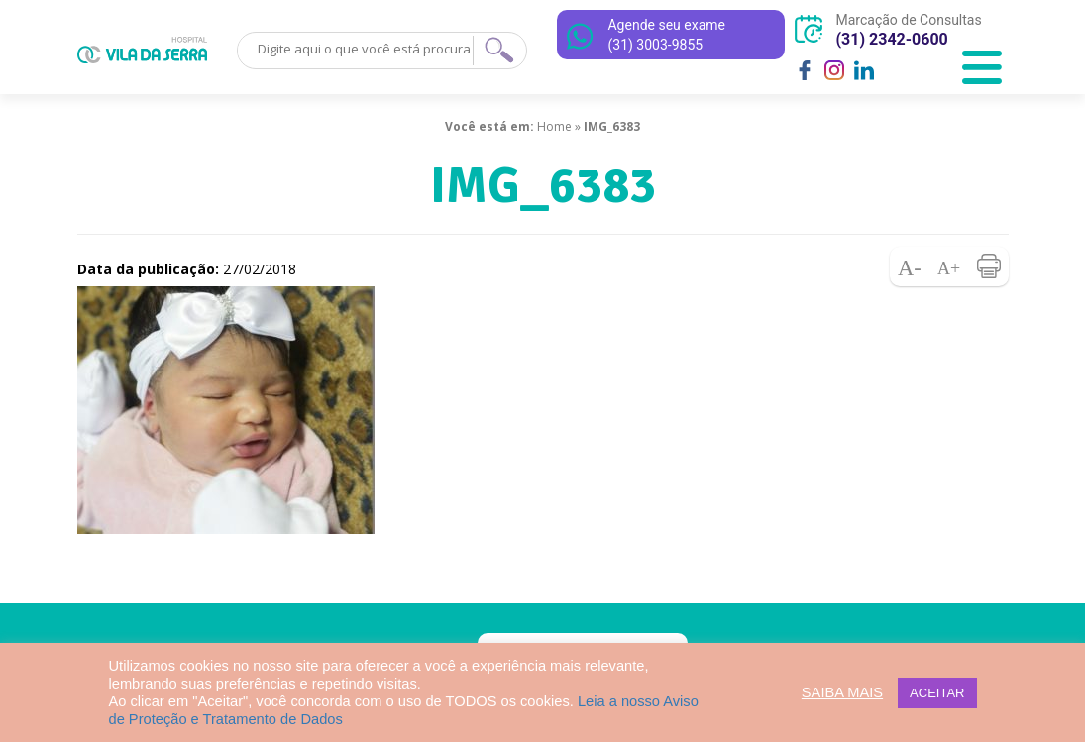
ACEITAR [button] (937, 693)
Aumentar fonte (949, 266)
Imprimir (989, 266)
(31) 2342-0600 (891, 39)
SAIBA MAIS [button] (842, 692)
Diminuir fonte (909, 266)
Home (554, 126)
